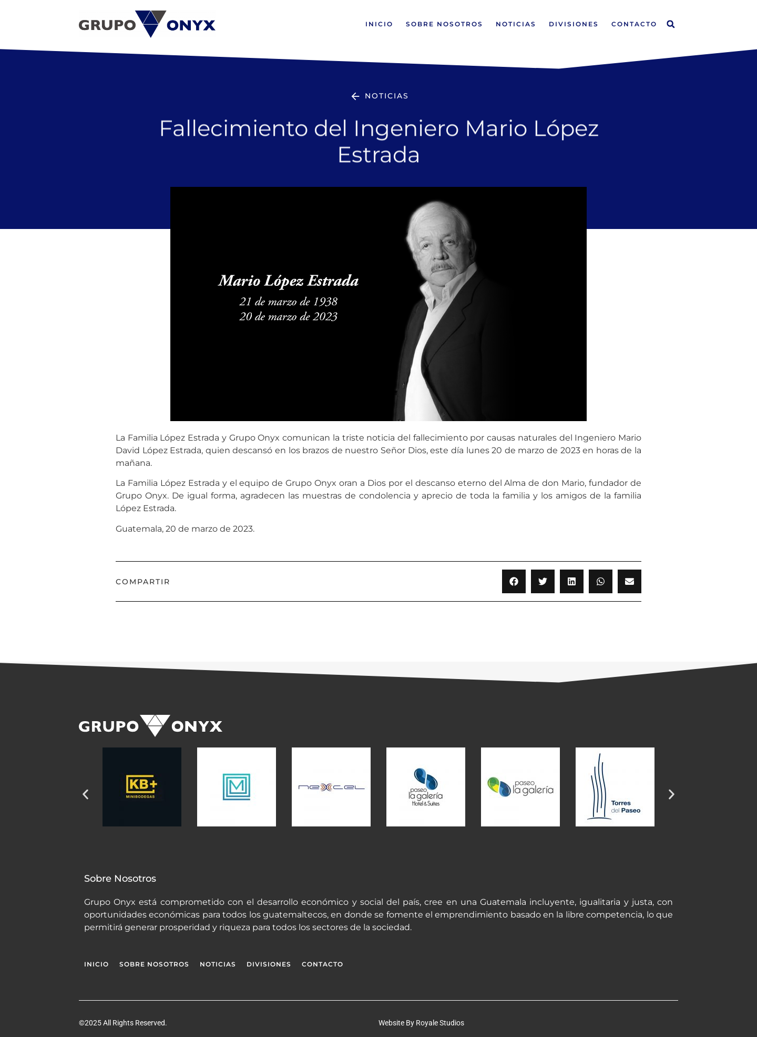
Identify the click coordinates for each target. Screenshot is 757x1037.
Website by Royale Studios (421, 1023)
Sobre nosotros (444, 24)
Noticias (516, 24)
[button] (670, 24)
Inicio (379, 24)
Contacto (634, 24)
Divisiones (574, 24)
